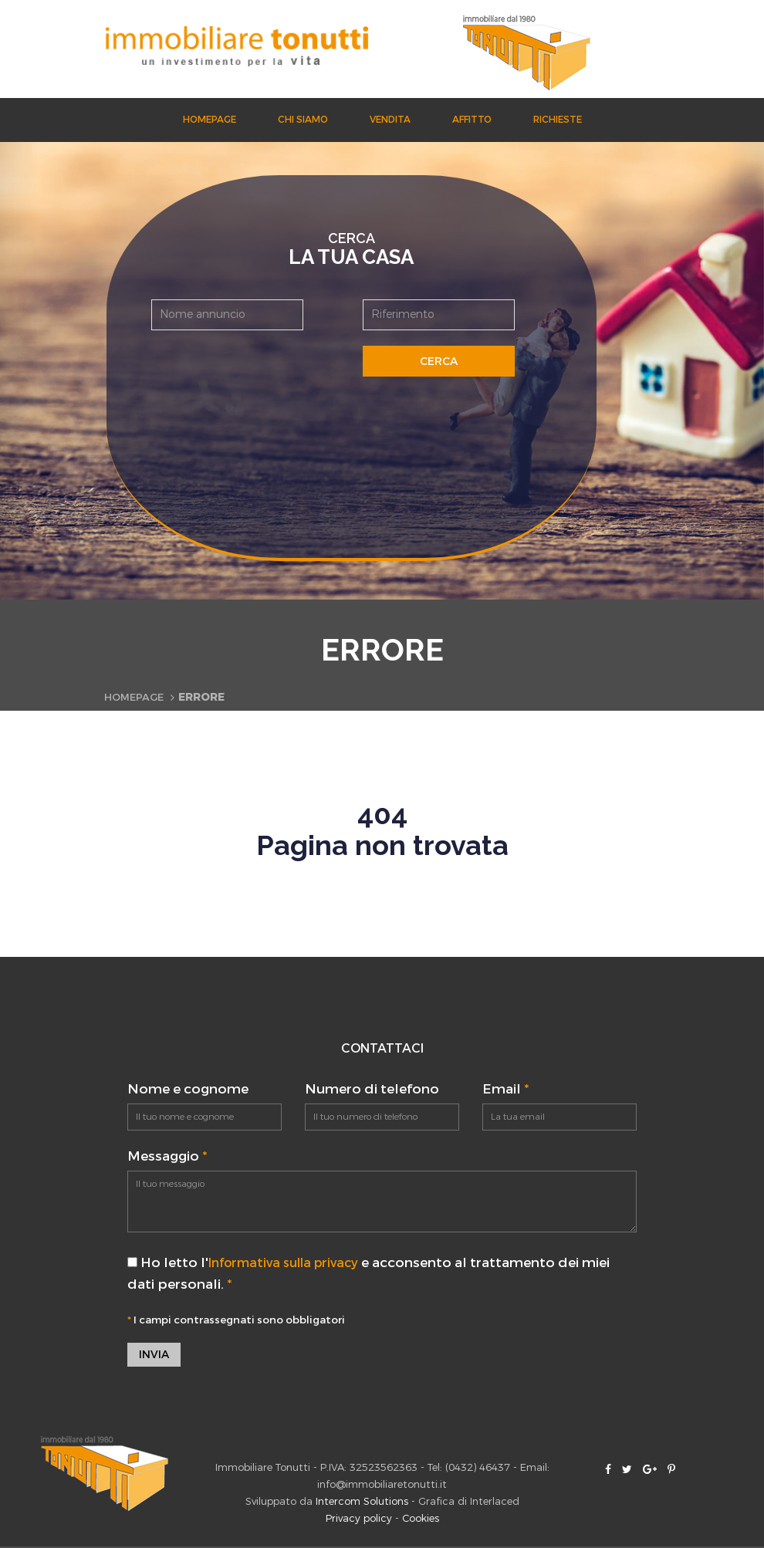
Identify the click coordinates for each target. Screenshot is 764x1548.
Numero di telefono (372, 1089)
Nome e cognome (187, 1089)
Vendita (390, 119)
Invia (154, 1355)
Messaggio (167, 1156)
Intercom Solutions (362, 1502)
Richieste (557, 119)
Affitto (472, 119)
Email (505, 1089)
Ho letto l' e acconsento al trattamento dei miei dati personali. (376, 1273)
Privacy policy (359, 1519)
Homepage (209, 119)
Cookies (420, 1519)
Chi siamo (303, 119)
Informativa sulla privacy (291, 1263)
